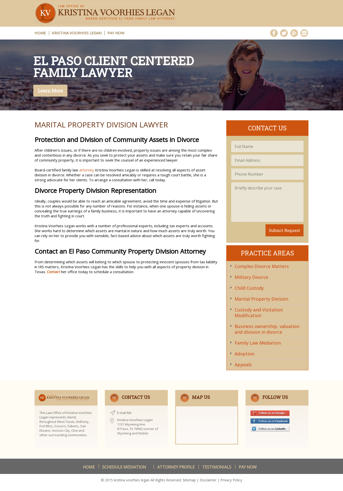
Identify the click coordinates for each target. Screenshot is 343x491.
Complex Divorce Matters (261, 266)
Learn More (50, 91)
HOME (40, 32)
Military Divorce (251, 277)
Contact (53, 271)
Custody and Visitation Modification (258, 312)
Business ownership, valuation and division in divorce (266, 329)
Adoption (244, 354)
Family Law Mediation (257, 343)
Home (89, 467)
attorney (86, 169)
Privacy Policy (231, 480)
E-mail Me (124, 412)
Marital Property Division (261, 299)
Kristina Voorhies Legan (76, 32)
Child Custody (249, 288)
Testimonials (216, 467)
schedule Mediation (124, 467)
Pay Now (115, 32)
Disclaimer (208, 480)
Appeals (242, 365)
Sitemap (189, 480)
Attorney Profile (176, 467)
